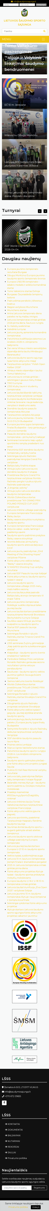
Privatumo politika (17, 1158)
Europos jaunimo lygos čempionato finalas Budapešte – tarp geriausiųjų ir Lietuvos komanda (27, 427)
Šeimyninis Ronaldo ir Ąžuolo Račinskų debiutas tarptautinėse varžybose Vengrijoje (27, 732)
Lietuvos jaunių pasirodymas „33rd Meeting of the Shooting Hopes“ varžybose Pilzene (25, 554)
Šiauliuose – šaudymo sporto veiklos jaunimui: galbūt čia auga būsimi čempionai (26, 675)
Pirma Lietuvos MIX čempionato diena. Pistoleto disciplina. (23, 194)
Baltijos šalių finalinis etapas (21, 465)
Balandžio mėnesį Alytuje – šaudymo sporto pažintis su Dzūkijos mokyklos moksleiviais (26, 785)
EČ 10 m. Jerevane (15, 104)
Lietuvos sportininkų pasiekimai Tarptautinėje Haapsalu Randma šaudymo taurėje (24, 820)
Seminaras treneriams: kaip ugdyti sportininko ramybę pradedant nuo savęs (25, 443)
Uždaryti (35, 1207)
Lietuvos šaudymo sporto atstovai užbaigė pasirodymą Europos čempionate (24, 839)
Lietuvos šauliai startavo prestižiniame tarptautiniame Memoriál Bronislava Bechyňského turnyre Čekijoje (26, 614)
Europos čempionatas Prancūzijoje (25, 526)
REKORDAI (13, 1147)
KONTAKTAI (14, 1124)
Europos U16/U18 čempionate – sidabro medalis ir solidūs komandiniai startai (26, 284)
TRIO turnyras (14, 383)
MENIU (6, 39)
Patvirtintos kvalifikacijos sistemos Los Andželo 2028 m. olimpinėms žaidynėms (26, 342)
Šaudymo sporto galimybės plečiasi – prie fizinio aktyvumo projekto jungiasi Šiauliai (27, 763)
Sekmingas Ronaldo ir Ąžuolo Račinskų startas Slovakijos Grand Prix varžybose (26, 697)
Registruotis (39, 1188)
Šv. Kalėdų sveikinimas (18, 326)
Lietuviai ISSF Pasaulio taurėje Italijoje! (27, 573)
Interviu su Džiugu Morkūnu (21, 135)
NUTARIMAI (14, 1141)
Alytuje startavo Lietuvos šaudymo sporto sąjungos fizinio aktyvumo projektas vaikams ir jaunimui (25, 912)
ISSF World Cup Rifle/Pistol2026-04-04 (20, 248)
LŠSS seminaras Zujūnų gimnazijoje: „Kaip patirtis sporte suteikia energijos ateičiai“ (26, 646)
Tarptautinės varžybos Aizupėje (23, 415)
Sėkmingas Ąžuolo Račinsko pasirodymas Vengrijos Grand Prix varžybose (24, 459)
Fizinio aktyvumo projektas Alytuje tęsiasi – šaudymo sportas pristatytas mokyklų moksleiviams (25, 874)
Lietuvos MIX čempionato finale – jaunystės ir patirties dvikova (24, 164)
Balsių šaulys (13, 516)
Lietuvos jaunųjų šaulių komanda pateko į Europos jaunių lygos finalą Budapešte (25, 722)
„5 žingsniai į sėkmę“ (17, 488)
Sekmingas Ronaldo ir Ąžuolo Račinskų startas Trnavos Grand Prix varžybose (26, 636)
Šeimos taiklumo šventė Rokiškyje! (25, 681)
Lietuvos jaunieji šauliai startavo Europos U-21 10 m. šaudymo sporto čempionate (26, 849)
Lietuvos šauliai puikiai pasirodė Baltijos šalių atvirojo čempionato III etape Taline (25, 595)
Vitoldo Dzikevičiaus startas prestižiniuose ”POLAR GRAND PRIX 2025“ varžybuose (26, 687)
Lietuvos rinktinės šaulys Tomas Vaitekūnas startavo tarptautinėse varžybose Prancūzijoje (25, 805)
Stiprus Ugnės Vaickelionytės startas (26, 748)
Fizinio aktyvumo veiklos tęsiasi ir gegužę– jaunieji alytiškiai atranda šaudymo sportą (24, 713)
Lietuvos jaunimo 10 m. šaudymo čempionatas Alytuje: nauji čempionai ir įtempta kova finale (26, 896)
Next (43, 59)
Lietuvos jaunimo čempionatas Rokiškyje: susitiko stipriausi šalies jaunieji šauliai (24, 605)
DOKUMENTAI (15, 1130)
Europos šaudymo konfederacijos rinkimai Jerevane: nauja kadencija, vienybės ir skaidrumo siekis (25, 402)
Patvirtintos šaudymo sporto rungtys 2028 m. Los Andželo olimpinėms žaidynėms (26, 754)
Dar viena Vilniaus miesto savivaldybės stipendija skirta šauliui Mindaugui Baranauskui (26, 351)
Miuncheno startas (17, 310)
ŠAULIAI (12, 1152)
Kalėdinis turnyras (16, 329)
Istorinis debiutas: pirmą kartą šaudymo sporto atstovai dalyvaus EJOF (25, 544)
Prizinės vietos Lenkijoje (19, 744)
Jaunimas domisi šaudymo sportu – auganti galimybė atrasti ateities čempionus (25, 830)
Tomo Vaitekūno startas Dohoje (23, 291)
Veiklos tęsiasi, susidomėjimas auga (25, 855)
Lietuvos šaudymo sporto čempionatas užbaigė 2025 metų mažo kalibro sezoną (24, 586)
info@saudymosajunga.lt (25, 1)
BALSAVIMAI (14, 1135)
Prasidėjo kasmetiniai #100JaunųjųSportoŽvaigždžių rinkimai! (23, 795)
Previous (6, 59)
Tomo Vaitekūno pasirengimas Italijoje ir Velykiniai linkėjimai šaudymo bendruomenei (24, 57)
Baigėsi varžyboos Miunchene (22, 307)
